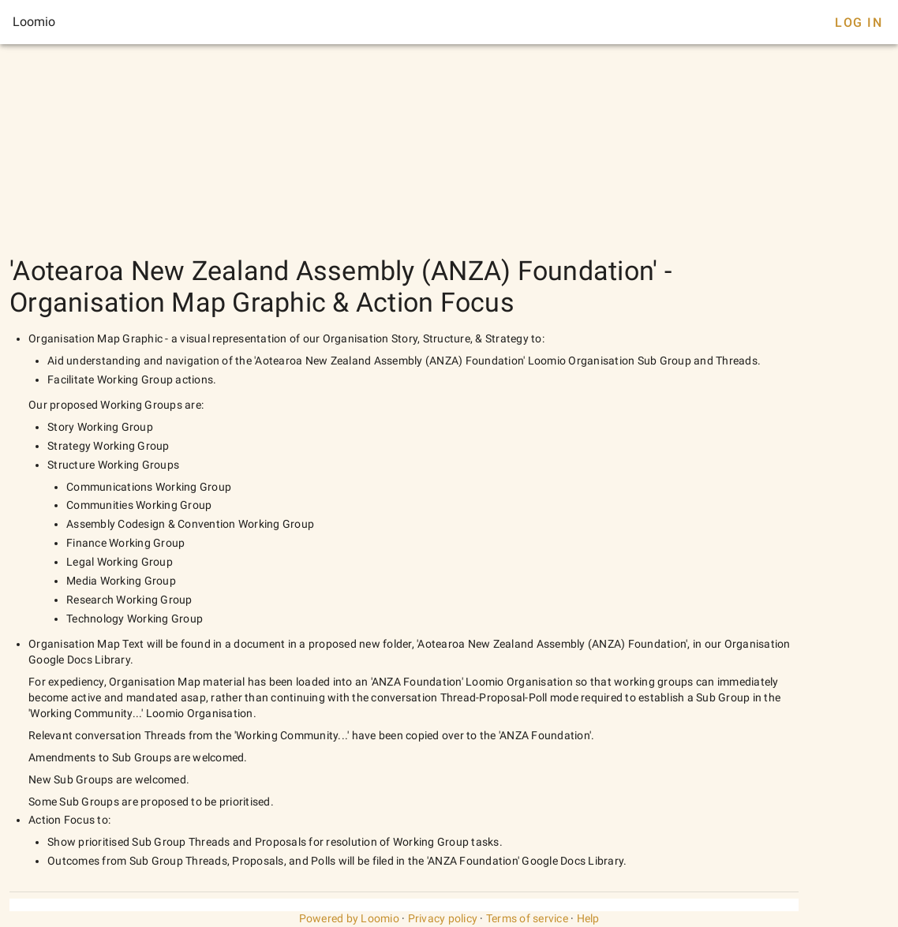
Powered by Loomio (349, 918)
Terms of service (527, 918)
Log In (858, 22)
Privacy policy (443, 918)
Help (588, 918)
